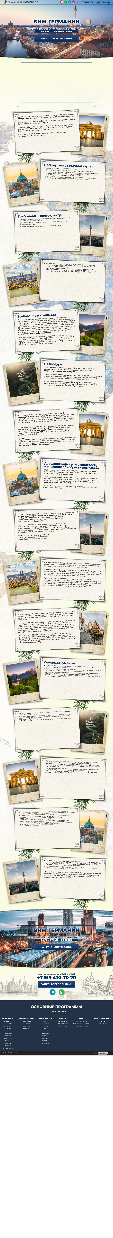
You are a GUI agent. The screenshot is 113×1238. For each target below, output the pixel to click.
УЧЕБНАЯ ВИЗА (62, 1021)
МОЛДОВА (45, 1043)
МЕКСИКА (7, 1041)
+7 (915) (103, 3)
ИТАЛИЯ (45, 1021)
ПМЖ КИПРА (26, 1026)
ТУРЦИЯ (45, 1028)
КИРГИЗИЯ (45, 1041)
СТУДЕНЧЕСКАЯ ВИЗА (81, 1023)
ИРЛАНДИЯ (45, 1026)
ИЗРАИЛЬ (45, 1031)
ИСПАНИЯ (8, 1023)
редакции (15, 1053)
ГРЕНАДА (102, 1021)
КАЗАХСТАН (8, 1038)
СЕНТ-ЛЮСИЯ (102, 1023)
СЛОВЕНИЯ (8, 1021)
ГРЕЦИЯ (8, 1036)
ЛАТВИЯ (8, 1031)
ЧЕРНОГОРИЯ (8, 1026)
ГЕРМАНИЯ (8, 1033)
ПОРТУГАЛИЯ (26, 1021)
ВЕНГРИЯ (26, 1028)
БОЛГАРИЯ (45, 1036)
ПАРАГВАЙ (8, 1043)
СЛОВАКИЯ (8, 1028)
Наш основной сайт (56, 1012)
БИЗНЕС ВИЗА (62, 1026)
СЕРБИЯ (8, 1046)
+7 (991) (85, 2)
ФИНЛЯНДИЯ (8, 1048)
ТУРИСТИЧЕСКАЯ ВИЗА (81, 1026)
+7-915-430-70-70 (56, 977)
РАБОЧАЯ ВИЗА (62, 1023)
